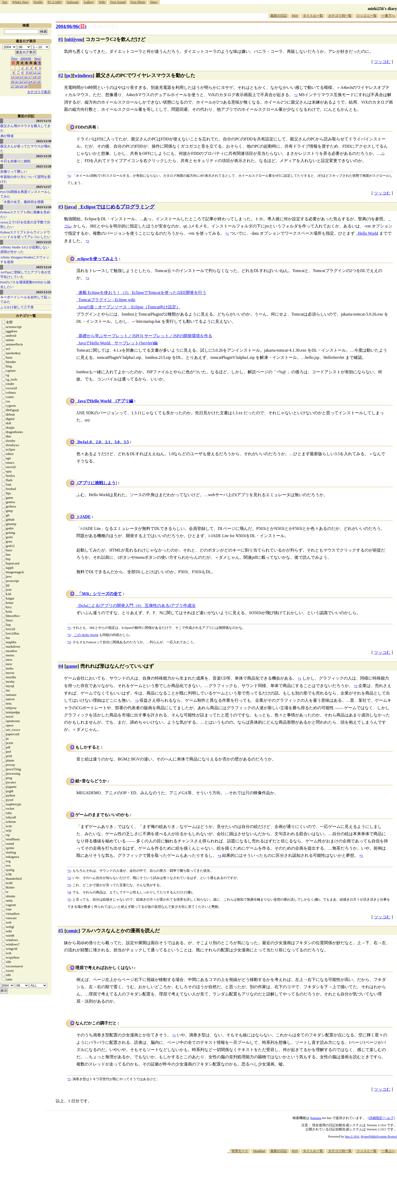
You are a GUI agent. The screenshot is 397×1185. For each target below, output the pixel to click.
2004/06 (25, 58)
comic (72, 930)
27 (12, 86)
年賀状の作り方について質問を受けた (25, 179)
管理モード (239, 1151)
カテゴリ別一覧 (340, 16)
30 (26, 86)
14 (17, 77)
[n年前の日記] (103, 26)
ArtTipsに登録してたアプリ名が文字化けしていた (25, 274)
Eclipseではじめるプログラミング (117, 206)
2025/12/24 (43, 267)
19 (39, 77)
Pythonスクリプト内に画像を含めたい (25, 214)
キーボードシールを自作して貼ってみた (25, 299)
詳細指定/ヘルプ (381, 1118)
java (70, 206)
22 (21, 81)
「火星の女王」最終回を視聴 (22, 202)
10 (30, 72)
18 (34, 77)
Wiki (102, 2)
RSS (295, 16)
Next (37, 58)
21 (17, 81)
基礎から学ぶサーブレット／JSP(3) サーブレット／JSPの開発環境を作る (145, 336)
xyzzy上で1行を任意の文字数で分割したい (25, 224)
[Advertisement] (303, 1169)
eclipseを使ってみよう (97, 259)
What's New (20, 2)
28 (17, 86)
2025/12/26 (43, 207)
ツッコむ (382, 62)
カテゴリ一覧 (26, 316)
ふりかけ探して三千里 (17, 307)
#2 (60, 75)
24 (30, 81)
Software (73, 2)
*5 (69, 899)
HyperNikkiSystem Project (379, 1136)
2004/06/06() (71, 26)
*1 (69, 175)
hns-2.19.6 (352, 1136)
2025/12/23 (43, 292)
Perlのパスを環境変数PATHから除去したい (25, 284)
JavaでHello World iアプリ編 (105, 401)
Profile (38, 2)
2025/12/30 (43, 141)
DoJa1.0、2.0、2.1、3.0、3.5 (103, 442)
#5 (60, 930)
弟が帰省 (7, 136)
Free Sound (118, 2)
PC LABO (55, 2)
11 (34, 72)
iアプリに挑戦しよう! (97, 483)
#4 (60, 666)
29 (21, 86)
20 (12, 81)
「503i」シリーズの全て (99, 593)
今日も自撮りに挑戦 (15, 161)
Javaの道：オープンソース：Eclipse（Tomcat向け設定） (129, 307)
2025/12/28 (43, 166)
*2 (69, 635)
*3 (69, 642)
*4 (69, 892)
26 (39, 81)
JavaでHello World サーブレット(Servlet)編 (118, 343)
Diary (154, 2)
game (71, 666)
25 (34, 81)
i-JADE (84, 516)
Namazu (315, 1118)
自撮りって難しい (13, 171)
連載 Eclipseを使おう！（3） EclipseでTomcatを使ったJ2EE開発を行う (142, 292)
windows (83, 75)
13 (12, 77)
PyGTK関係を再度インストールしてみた (25, 194)
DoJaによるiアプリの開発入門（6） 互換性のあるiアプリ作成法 (137, 605)
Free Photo (138, 2)
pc (68, 75)
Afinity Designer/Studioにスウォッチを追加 (24, 259)
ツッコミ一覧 (367, 16)
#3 (60, 206)
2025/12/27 (43, 187)
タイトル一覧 (313, 16)
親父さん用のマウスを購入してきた (25, 128)
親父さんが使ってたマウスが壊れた (25, 148)
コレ (68, 226)
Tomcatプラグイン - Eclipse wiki (106, 300)
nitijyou (74, 39)
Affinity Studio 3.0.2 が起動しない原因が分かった (24, 249)
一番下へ (388, 16)
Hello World (368, 233)
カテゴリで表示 (39, 92)
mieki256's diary (382, 8)
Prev (14, 58)
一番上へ (388, 1151)
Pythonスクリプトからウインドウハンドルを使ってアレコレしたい (25, 234)
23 (26, 81)
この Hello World (86, 635)
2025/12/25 (43, 242)
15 (21, 77)
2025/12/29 (43, 156)
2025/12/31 (43, 121)
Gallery (89, 2)
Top (4, 2)
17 (30, 77)
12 (39, 72)
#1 (60, 39)
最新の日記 (278, 16)
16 (26, 77)
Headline (259, 1151)
